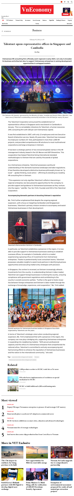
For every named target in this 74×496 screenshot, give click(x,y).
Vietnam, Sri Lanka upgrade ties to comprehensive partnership (61, 462)
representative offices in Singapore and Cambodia (22, 357)
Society (37, 23)
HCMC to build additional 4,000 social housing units (37, 386)
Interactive (69, 23)
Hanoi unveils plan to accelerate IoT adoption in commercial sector (30, 414)
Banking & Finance (60, 20)
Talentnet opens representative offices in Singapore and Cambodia (22, 360)
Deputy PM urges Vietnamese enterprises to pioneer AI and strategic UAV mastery (36, 407)
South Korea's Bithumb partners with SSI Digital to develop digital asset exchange (12, 485)
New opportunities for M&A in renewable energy (36, 461)
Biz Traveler (5, 23)
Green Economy (36, 20)
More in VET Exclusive (15, 443)
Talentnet (37, 357)
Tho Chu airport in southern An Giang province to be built (9, 462)
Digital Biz (51, 20)
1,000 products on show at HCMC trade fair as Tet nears (39, 369)
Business (45, 20)
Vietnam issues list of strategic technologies (22, 428)
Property (70, 20)
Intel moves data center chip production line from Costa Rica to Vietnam (32, 434)
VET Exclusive (9, 20)
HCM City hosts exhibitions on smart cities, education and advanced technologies (35, 421)
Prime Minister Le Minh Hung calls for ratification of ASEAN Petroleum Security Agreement (36, 485)
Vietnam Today (19, 20)
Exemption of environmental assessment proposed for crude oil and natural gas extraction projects (61, 486)
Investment (27, 20)
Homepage (6, 31)
